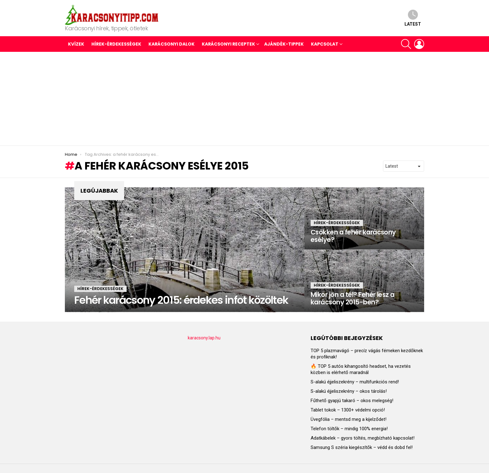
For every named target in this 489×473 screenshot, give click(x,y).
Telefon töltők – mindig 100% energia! (349, 428)
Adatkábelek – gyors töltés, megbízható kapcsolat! (362, 438)
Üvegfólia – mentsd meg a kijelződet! (348, 419)
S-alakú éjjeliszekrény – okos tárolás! (349, 391)
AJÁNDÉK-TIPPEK (284, 44)
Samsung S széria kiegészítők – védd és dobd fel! (362, 447)
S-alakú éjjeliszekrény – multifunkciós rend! (355, 382)
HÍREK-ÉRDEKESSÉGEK (116, 44)
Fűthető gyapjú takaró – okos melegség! (352, 400)
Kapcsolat (324, 44)
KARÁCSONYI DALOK (171, 44)
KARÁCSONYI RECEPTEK (228, 44)
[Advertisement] (244, 98)
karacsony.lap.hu (204, 337)
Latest (412, 18)
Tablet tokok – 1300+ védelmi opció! (348, 410)
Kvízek (76, 44)
